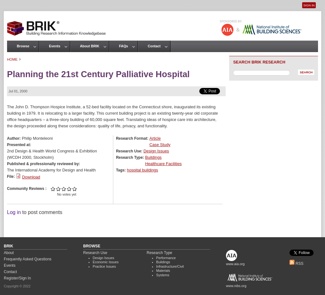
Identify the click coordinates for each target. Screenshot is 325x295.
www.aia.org (235, 264)
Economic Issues (106, 262)
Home (12, 59)
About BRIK (89, 46)
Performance (166, 258)
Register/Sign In (17, 278)
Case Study (159, 144)
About (9, 253)
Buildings (153, 157)
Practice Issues (104, 266)
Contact (154, 46)
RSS (296, 263)
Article (155, 138)
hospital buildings (142, 170)
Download (31, 177)
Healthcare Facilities (163, 163)
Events (54, 46)
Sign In (309, 5)
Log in (14, 212)
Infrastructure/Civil (170, 266)
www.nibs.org (236, 286)
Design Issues (156, 151)
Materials (163, 270)
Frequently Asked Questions (27, 259)
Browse (23, 46)
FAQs (123, 46)
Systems (162, 275)
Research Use (95, 253)
